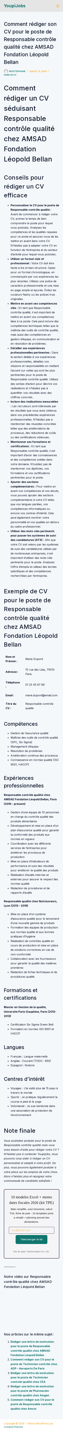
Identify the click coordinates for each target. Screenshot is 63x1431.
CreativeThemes (13, 1426)
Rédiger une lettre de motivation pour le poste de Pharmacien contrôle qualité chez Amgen (32, 1391)
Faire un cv (10, 75)
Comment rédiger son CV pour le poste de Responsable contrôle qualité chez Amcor (32, 1404)
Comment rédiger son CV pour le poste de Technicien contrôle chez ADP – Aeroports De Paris (34, 1364)
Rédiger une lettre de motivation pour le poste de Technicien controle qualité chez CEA (32, 1377)
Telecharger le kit (31, 1239)
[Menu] (57, 5)
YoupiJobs (15, 5)
